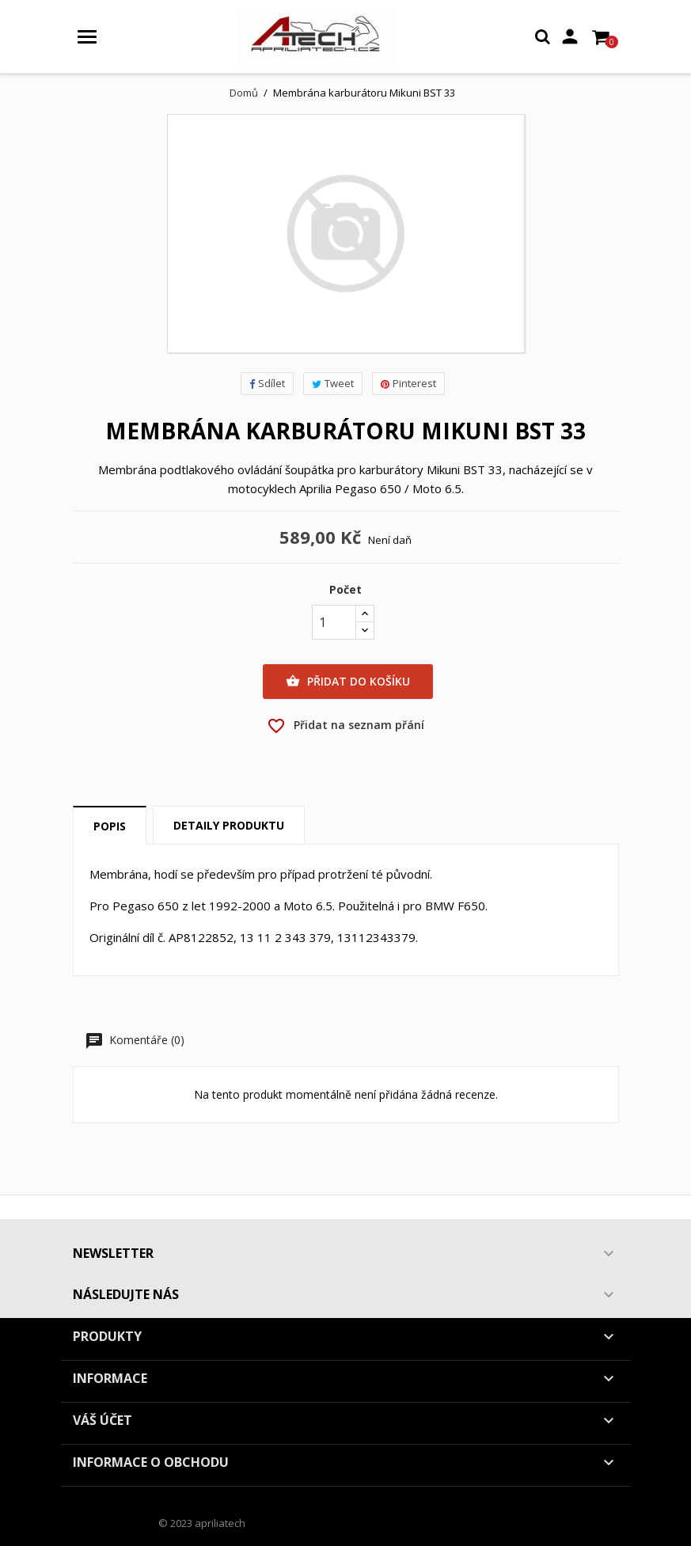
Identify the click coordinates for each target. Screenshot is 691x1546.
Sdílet (267, 383)
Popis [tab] (109, 826)
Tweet (333, 383)
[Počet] (334, 622)
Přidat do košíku (348, 681)
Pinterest (408, 383)
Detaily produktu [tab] (228, 825)
